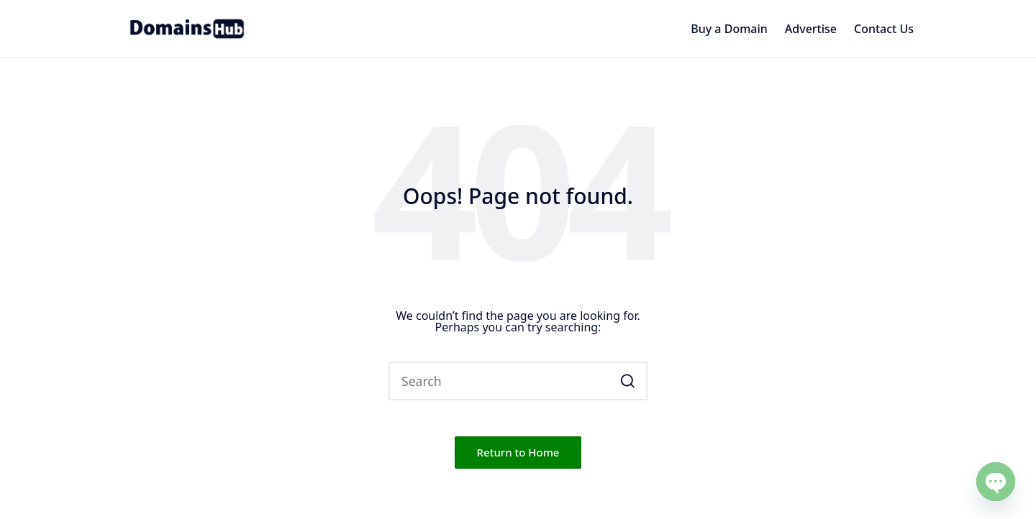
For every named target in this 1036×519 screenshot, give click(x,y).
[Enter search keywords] (518, 381)
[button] (628, 381)
